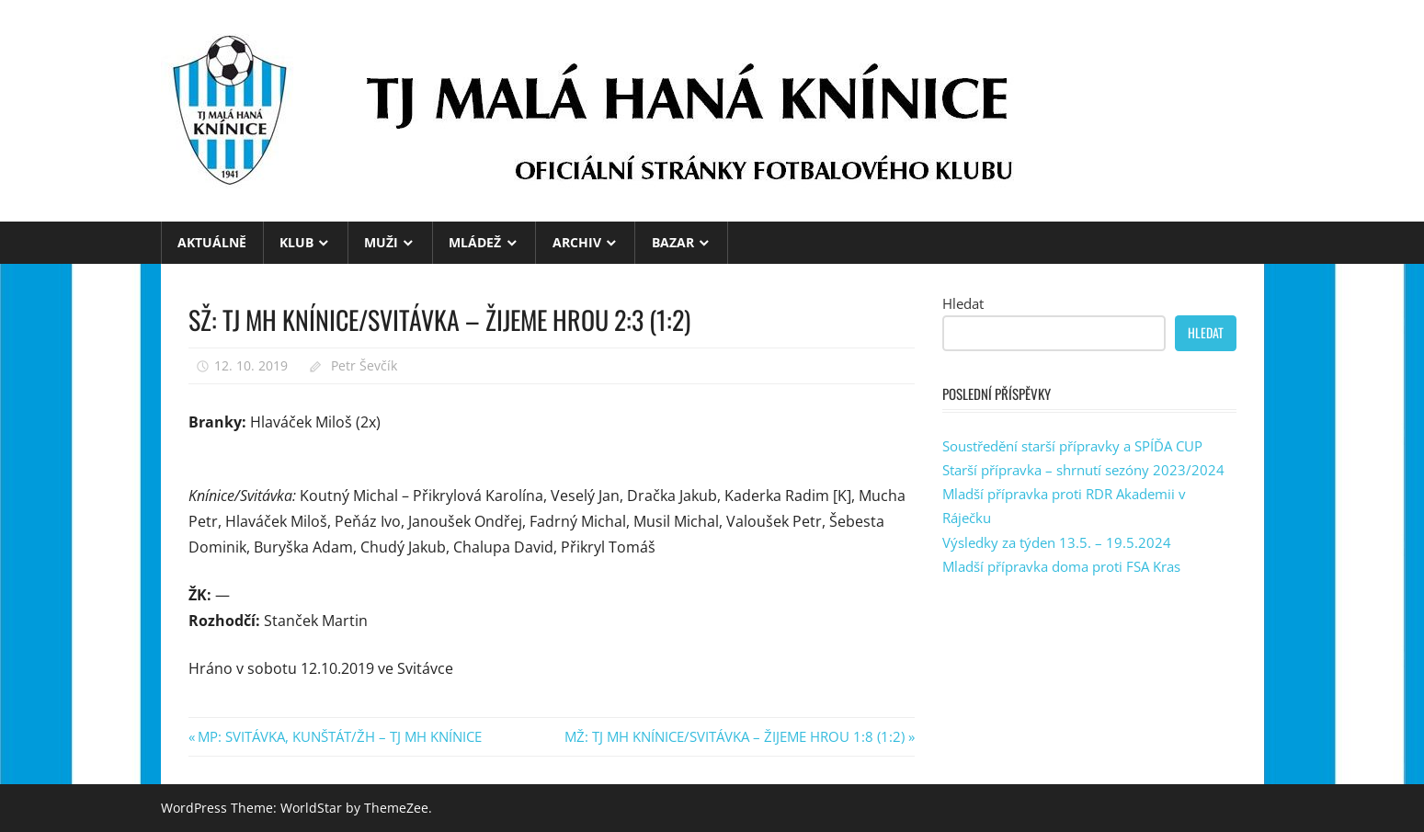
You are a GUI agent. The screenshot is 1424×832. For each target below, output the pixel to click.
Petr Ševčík (364, 365)
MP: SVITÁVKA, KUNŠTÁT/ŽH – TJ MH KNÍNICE (339, 736)
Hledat (963, 303)
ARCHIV (577, 242)
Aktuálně (211, 242)
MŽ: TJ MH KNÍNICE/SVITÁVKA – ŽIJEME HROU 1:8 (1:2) (734, 736)
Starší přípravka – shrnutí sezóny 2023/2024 (1083, 470)
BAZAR (673, 242)
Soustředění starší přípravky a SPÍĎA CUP (1072, 446)
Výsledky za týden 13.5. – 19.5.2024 (1056, 542)
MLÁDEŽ (475, 242)
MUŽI (381, 242)
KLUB (296, 242)
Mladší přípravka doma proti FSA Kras (1061, 566)
